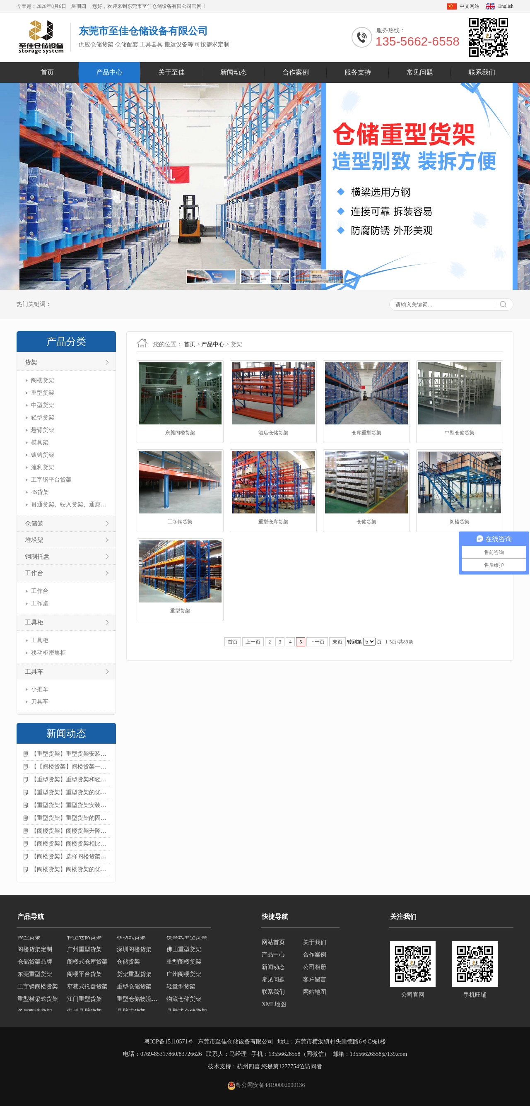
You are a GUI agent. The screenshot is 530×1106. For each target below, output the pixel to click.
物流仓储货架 (183, 1004)
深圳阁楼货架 (134, 954)
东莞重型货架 (34, 979)
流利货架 (42, 467)
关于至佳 (171, 72)
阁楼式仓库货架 (87, 967)
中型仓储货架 (460, 433)
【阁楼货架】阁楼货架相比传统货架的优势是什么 (70, 844)
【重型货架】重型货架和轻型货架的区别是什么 (70, 779)
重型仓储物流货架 (139, 1004)
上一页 (253, 642)
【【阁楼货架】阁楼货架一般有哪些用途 (70, 767)
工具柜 (34, 622)
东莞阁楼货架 (180, 433)
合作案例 (295, 72)
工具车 (34, 671)
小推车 (39, 689)
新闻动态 (233, 72)
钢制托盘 (37, 556)
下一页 (317, 642)
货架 (31, 362)
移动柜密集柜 (48, 653)
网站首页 (273, 942)
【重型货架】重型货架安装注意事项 (70, 754)
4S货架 (40, 492)
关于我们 (314, 942)
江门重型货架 (84, 1004)
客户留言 (314, 979)
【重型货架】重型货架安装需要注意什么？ (70, 805)
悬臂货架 (42, 430)
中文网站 (469, 6)
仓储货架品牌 (34, 967)
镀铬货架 (42, 455)
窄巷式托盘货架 (87, 991)
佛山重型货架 (183, 954)
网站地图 (314, 992)
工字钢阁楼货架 (37, 991)
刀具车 (39, 702)
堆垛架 (34, 540)
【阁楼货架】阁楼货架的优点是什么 (70, 869)
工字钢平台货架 (51, 480)
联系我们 (482, 72)
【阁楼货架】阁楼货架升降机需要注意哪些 (70, 831)
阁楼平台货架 (84, 979)
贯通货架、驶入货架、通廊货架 (69, 504)
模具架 (39, 442)
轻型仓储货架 (84, 942)
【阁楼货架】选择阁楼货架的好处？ (70, 856)
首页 (47, 72)
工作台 (34, 573)
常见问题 (420, 72)
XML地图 (274, 1004)
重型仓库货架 (273, 522)
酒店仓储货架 (273, 433)
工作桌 (39, 603)
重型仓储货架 (134, 991)
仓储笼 (34, 523)
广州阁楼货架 (183, 979)
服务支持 (357, 72)
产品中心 (109, 72)
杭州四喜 (248, 1066)
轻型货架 (42, 417)
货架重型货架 (134, 979)
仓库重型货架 (366, 433)
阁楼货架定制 (34, 954)
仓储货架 (366, 522)
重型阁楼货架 (183, 967)
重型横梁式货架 (37, 1004)
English (505, 6)
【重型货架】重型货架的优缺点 (70, 792)
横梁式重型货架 (186, 942)
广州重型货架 (84, 954)
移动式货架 (131, 942)
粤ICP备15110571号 (168, 1042)
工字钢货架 (180, 522)
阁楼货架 (42, 380)
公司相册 (314, 967)
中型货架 (42, 405)
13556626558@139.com (378, 1054)
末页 (337, 642)
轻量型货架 (180, 991)
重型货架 (42, 393)
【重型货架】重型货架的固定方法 (70, 818)
